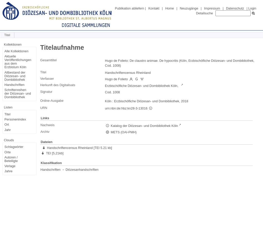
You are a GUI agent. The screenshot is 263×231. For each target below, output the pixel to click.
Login (252, 8)
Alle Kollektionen (16, 51)
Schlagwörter (13, 147)
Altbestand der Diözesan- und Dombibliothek (14, 76)
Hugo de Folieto (116, 79)
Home (169, 8)
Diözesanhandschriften (81, 170)
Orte (7, 152)
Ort (6, 124)
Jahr (7, 130)
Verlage (9, 166)
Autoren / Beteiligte (11, 159)
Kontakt (153, 8)
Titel (7, 114)
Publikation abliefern (129, 8)
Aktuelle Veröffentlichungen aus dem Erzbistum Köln (17, 62)
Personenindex (15, 119)
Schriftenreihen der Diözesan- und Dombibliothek (17, 93)
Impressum (212, 8)
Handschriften (14, 85)
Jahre (8, 171)
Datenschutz (235, 8)
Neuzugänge (189, 8)
